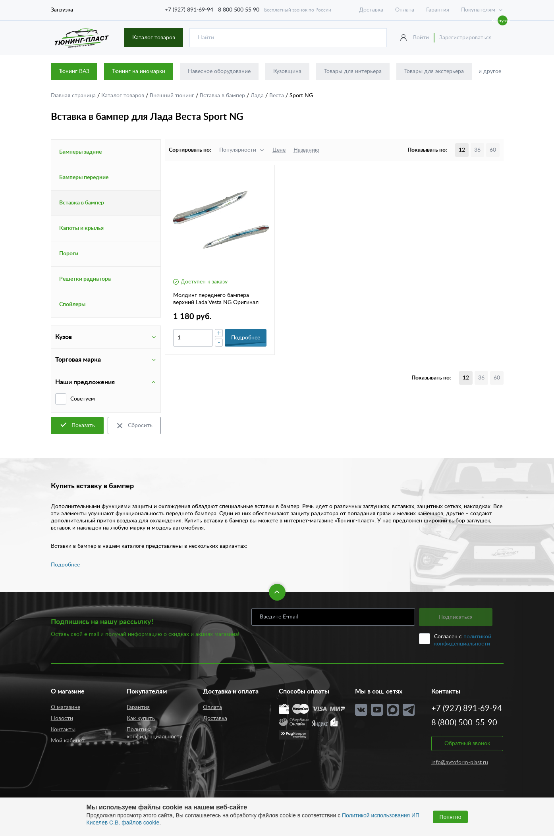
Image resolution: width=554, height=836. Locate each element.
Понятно (450, 817)
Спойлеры (72, 304)
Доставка (371, 10)
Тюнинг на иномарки (138, 71)
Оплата (404, 10)
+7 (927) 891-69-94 (189, 10)
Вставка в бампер (223, 95)
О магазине (65, 707)
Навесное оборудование (219, 71)
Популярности (237, 150)
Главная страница (74, 95)
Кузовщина (287, 71)
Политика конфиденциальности (155, 733)
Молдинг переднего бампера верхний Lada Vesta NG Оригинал (216, 299)
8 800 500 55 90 (238, 10)
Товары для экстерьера (434, 71)
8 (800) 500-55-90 (464, 723)
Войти (421, 37)
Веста (277, 95)
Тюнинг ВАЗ (74, 71)
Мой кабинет (68, 741)
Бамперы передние (83, 177)
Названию (306, 150)
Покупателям (478, 10)
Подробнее (65, 565)
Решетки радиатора (85, 279)
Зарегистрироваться (465, 37)
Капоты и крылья (81, 228)
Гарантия (437, 10)
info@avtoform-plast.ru (459, 762)
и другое (490, 71)
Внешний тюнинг (173, 95)
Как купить (141, 718)
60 (493, 150)
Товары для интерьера (353, 71)
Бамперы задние (80, 152)
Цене (279, 150)
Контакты (63, 729)
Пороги (68, 253)
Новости (62, 718)
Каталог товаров (153, 37)
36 (477, 150)
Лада (258, 95)
